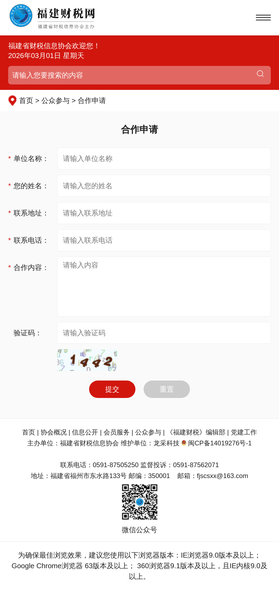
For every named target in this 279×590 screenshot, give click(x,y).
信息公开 (85, 432)
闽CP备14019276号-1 (219, 443)
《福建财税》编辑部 (195, 432)
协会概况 (54, 432)
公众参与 (148, 432)
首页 (28, 432)
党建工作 (244, 432)
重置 (167, 389)
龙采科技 (166, 443)
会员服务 (117, 432)
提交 (112, 389)
